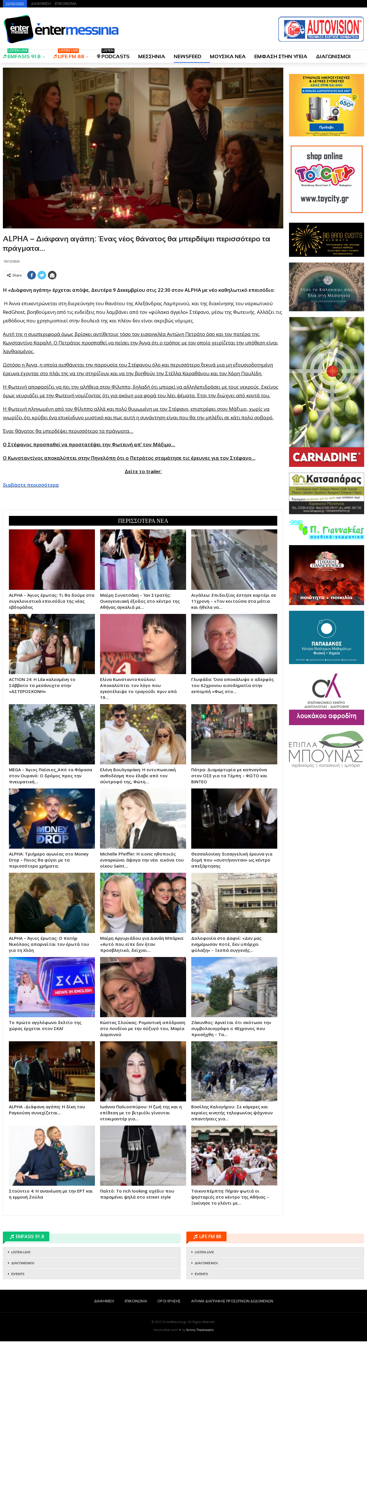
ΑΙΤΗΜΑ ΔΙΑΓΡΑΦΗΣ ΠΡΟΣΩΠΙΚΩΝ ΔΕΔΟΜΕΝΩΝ (232, 1301)
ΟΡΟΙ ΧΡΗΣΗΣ (169, 1301)
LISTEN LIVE (20, 1252)
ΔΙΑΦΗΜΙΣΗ (41, 3)
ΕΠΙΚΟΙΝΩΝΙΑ (66, 3)
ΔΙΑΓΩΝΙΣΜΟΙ (333, 56)
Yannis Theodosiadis (200, 1330)
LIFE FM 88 (68, 54)
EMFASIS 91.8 (22, 54)
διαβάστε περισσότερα (31, 485)
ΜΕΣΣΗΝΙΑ (151, 56)
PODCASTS (113, 54)
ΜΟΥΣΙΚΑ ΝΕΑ (228, 56)
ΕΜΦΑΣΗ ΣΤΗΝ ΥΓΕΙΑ (280, 56)
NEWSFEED (187, 56)
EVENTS (17, 1274)
